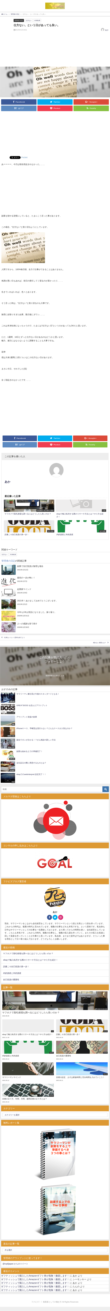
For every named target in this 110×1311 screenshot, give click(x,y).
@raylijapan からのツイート (15, 1264)
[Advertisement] (55, 134)
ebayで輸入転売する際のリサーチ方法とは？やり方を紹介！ (30, 960)
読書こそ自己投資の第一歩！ (16, 967)
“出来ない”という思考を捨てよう (14, 637)
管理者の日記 (18, 20)
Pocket (24, 157)
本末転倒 (37, 20)
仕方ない (29, 20)
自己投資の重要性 (11, 980)
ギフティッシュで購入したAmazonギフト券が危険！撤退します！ (35, 1276)
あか (107, 30)
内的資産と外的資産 (12, 973)
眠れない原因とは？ (99, 642)
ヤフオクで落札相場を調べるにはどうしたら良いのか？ (28, 953)
